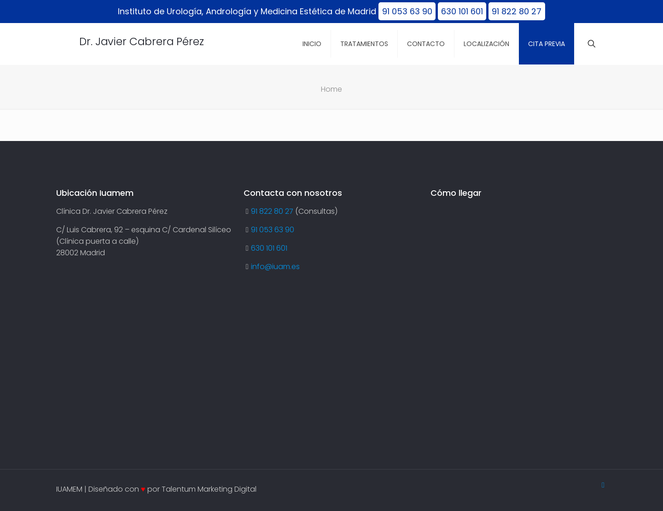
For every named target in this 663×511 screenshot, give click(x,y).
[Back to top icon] (603, 485)
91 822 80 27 (516, 11)
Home (331, 89)
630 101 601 (462, 11)
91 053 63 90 (407, 11)
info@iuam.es (275, 266)
